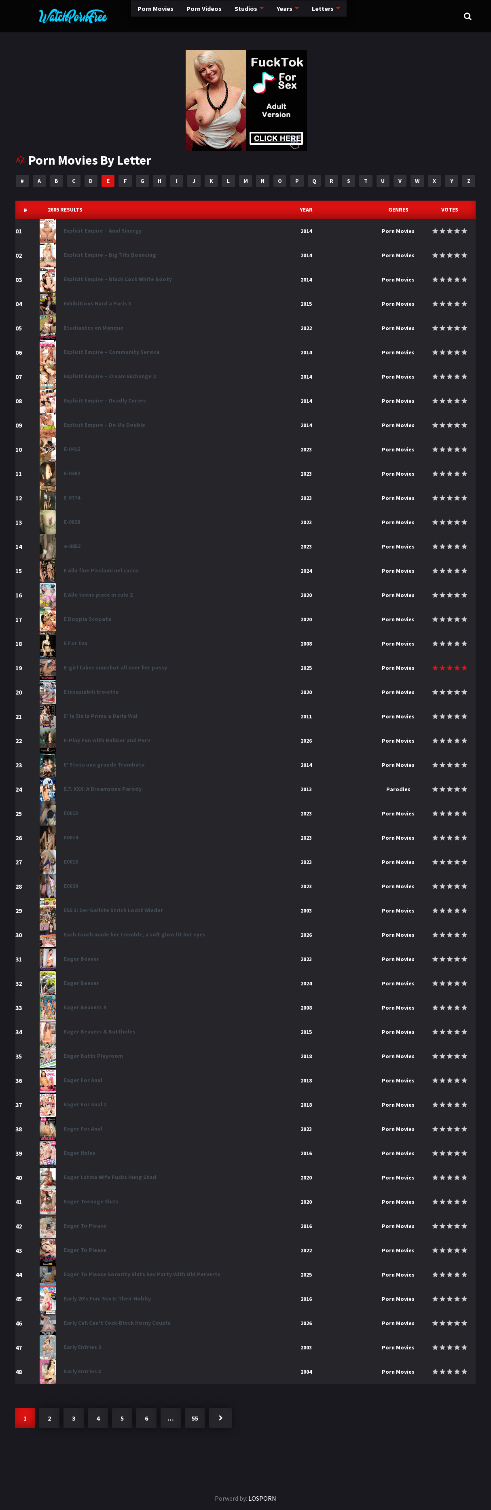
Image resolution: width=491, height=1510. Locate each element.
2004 (306, 1371)
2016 (306, 1153)
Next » (220, 1418)
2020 (306, 595)
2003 (306, 910)
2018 (306, 1056)
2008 (306, 643)
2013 (306, 789)
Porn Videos (169, 16)
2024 (306, 570)
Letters (292, 16)
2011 (306, 716)
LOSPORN (262, 1498)
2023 (306, 449)
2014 (306, 231)
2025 (306, 667)
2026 (306, 740)
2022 (306, 328)
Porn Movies (118, 16)
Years (252, 16)
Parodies (398, 789)
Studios (212, 16)
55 (195, 1418)
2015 (306, 303)
